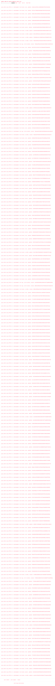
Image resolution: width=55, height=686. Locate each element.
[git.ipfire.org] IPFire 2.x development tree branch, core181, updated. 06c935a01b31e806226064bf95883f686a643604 (26, 625)
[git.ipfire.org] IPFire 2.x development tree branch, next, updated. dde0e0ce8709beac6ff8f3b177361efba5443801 (25, 74)
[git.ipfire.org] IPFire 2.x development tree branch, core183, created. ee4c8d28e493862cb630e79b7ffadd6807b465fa (26, 416)
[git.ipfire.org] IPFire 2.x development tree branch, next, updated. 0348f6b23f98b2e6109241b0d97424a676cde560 (25, 611)
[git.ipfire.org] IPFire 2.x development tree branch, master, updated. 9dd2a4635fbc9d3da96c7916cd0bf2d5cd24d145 (26, 195)
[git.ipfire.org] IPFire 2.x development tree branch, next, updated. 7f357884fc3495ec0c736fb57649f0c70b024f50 (25, 655)
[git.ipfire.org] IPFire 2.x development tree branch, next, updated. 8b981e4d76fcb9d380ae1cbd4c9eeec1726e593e (25, 168)
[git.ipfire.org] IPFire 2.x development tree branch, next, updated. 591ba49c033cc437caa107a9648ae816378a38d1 (25, 571)
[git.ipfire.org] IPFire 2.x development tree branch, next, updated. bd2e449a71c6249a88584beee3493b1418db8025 (25, 487)
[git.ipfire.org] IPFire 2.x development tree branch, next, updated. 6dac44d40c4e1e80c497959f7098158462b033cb (25, 319)
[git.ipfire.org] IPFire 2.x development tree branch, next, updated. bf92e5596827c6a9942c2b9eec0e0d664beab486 (25, 588)
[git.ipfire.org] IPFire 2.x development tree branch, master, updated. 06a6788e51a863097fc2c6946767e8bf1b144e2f (26, 366)
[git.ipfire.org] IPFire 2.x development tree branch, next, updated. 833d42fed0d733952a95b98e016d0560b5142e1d (25, 151)
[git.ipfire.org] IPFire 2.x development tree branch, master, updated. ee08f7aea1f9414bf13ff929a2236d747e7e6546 (26, 185)
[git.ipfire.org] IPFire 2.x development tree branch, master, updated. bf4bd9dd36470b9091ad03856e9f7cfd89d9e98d (26, 64)
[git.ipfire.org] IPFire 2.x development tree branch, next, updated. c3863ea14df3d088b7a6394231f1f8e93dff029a (25, 477)
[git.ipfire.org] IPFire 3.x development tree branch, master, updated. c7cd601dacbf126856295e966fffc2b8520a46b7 (26, 618)
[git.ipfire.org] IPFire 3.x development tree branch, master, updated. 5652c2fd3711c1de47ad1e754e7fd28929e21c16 (26, 658)
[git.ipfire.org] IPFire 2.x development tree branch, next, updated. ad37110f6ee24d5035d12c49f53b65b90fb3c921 (25, 23)
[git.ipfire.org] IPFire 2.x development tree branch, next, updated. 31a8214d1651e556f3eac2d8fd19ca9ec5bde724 (25, 141)
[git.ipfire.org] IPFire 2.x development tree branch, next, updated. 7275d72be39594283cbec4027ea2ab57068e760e (25, 363)
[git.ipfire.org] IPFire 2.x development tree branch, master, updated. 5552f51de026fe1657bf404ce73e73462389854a (26, 242)
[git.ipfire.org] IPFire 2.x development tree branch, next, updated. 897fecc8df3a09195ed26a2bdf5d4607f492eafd (25, 480)
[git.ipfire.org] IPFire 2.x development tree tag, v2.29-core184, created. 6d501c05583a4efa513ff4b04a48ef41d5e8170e (27, 285)
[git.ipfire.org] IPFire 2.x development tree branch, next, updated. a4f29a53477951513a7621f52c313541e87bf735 (25, 400)
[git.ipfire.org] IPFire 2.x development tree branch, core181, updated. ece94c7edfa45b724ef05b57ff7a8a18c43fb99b (26, 675)
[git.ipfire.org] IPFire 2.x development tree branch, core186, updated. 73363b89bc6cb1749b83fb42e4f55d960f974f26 (26, 37)
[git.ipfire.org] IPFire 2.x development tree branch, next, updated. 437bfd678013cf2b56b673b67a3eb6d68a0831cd (25, 437)
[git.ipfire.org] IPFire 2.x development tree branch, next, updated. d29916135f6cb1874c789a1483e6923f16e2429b (25, 339)
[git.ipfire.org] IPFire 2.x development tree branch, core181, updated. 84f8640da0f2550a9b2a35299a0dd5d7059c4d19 (26, 668)
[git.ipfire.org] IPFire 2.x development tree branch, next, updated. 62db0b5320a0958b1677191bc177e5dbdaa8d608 (25, 181)
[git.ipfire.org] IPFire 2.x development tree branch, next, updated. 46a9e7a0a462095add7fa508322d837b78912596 (25, 215)
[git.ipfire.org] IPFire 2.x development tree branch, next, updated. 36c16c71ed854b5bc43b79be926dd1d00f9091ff (25, 504)
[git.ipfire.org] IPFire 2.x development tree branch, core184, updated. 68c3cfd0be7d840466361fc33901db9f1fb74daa (26, 252)
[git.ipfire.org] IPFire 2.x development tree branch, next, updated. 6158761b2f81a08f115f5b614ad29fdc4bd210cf (25, 84)
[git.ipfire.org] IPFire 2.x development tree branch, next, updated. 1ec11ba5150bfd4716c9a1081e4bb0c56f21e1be (25, 379)
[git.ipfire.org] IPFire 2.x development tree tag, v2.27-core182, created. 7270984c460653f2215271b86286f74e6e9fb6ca (27, 578)
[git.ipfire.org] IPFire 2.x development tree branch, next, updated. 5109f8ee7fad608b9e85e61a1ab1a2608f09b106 (25, 628)
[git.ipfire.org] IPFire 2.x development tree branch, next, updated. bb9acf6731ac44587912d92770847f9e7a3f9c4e (25, 554)
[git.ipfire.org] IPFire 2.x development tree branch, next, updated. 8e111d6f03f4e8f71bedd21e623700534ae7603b (25, 426)
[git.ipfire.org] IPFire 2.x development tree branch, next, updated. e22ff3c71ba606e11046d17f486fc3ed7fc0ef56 (25, 201)
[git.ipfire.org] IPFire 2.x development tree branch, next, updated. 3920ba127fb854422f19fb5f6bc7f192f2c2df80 (25, 561)
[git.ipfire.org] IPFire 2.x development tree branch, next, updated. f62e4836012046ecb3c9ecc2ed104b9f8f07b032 (25, 54)
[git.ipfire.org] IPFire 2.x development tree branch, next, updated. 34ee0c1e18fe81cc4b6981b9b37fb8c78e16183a (25, 7)
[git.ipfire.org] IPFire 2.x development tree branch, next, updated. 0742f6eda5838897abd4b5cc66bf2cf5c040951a (25, 457)
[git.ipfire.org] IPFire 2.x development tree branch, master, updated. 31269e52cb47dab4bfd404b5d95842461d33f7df (26, 463)
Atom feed (28, 2)
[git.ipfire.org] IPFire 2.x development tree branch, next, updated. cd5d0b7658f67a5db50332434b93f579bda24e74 (25, 443)
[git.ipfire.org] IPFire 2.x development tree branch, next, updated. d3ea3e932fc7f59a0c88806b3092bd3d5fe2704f (25, 87)
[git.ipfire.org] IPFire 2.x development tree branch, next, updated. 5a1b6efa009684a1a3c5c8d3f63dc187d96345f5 (25, 369)
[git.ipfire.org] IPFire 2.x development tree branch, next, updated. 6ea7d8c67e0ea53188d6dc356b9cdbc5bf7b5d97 (25, 322)
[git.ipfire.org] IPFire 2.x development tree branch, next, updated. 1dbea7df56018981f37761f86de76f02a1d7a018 (25, 356)
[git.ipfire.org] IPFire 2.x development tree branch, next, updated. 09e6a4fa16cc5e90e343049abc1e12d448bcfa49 (25, 567)
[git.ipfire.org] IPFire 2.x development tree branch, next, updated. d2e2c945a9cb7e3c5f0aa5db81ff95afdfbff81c (25, 517)
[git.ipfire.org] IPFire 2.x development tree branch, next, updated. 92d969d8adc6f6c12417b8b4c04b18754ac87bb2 (25, 591)
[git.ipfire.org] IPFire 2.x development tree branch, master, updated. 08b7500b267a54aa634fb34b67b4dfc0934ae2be (26, 218)
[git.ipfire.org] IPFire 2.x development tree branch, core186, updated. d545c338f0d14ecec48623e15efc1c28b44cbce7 (26, 34)
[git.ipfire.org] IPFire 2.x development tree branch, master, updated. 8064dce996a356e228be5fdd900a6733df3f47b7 (26, 631)
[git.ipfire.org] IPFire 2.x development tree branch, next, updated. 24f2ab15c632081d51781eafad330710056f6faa (25, 128)
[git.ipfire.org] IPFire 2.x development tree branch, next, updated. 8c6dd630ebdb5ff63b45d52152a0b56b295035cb (25, 101)
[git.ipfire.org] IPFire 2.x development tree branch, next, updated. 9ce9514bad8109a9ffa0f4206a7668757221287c (25, 114)
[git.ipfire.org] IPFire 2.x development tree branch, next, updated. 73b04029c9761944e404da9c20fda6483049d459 (25, 608)
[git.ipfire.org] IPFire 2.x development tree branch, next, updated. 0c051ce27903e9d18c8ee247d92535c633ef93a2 (25, 316)
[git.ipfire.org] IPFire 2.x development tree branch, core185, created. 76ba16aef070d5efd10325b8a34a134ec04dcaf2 (26, 134)
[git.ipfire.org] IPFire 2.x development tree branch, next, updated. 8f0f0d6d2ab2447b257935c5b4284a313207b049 (25, 544)
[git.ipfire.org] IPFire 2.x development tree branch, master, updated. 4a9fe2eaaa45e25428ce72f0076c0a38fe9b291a (26, 413)
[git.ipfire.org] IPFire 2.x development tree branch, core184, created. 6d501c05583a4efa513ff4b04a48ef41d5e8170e (26, 289)
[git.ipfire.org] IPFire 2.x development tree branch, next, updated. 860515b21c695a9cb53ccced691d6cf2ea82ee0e (25, 292)
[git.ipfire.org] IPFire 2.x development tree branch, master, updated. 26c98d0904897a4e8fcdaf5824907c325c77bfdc (26, 594)
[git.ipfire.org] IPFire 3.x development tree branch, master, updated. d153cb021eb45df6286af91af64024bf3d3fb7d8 (26, 672)
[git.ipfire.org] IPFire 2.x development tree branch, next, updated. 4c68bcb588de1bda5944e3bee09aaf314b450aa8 (25, 423)
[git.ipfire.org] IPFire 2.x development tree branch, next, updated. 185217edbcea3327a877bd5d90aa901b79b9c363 (25, 638)
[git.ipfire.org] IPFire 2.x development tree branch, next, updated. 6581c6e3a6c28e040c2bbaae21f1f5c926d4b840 (25, 225)
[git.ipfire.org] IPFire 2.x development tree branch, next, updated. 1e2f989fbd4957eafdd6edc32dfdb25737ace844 (25, 551)
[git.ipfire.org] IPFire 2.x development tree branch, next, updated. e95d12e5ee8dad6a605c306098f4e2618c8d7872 (25, 453)
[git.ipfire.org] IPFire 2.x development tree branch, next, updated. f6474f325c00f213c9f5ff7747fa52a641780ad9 (25, 309)
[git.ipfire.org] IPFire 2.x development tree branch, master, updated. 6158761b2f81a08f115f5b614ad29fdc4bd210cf (26, 81)
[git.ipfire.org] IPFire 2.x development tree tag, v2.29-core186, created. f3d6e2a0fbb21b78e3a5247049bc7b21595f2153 (27, 44)
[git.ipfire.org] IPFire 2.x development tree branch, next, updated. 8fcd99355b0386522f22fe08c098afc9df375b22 (25, 440)
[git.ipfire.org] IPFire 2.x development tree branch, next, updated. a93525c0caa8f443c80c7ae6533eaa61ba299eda (25, 514)
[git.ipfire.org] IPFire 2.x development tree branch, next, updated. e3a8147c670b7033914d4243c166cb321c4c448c (25, 342)
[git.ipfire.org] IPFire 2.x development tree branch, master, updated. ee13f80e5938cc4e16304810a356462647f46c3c (26, 154)
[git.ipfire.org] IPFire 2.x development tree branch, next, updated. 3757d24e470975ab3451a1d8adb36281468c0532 (25, 430)
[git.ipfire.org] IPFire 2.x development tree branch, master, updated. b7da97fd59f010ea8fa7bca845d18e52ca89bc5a (26, 161)
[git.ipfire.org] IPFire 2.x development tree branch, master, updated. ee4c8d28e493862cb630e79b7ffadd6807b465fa (26, 420)
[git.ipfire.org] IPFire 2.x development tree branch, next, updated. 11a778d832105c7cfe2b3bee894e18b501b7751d (25, 158)
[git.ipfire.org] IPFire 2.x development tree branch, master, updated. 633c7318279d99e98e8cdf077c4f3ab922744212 (26, 641)
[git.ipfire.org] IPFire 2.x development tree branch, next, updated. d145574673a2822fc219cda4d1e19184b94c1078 (25, 450)
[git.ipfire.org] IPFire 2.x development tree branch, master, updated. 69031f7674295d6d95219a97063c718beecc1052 (26, 175)
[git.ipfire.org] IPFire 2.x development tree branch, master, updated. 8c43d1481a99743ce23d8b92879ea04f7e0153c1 (26, 447)
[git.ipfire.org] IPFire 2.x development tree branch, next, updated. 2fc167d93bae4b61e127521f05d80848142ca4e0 (25, 178)
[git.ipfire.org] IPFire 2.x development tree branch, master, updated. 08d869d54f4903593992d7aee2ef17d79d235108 (26, 238)
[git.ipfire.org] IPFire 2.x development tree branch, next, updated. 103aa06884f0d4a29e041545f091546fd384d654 (25, 144)
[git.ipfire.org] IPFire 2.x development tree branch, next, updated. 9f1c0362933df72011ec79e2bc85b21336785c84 (25, 17)
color (19, 2)
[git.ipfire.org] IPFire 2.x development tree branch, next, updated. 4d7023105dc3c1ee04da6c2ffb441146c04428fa (25, 353)
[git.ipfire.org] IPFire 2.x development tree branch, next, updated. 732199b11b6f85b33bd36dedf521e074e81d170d (25, 165)
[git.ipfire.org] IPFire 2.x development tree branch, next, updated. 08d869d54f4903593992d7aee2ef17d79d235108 (25, 235)
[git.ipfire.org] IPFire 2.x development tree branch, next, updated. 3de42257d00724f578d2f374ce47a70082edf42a (25, 346)
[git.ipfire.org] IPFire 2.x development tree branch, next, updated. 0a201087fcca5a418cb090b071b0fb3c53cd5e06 (25, 191)
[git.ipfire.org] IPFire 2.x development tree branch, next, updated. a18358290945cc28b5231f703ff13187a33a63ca (25, 275)
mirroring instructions (19, 683)
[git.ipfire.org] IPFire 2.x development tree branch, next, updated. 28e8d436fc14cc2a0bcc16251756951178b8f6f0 (25, 111)
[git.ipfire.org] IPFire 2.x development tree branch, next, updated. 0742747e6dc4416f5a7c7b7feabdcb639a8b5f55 (25, 497)
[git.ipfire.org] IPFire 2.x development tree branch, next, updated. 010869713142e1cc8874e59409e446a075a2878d (25, 621)
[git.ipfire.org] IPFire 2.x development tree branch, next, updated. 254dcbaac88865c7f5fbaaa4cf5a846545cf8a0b (25, 507)
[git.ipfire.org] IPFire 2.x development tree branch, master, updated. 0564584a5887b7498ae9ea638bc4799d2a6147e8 (26, 232)
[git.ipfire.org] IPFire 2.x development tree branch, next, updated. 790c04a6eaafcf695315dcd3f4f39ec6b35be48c (25, 228)
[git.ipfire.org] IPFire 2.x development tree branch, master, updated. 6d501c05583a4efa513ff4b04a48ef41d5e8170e (26, 359)
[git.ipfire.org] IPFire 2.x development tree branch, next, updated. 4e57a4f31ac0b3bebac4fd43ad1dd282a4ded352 (25, 248)
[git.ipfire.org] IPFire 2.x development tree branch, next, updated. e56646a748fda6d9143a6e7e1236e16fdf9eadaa (25, 336)
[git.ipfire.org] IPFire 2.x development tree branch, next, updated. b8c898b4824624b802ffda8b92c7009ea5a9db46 (25, 433)
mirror (23, 2)
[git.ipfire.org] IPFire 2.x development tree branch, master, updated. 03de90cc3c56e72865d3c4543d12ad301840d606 (26, 57)
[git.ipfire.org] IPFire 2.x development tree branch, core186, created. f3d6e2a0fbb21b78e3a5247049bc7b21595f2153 (26, 40)
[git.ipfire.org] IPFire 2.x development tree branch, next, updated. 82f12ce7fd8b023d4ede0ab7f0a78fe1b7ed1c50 (25, 10)
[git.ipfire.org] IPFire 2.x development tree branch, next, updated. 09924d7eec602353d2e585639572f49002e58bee (25, 279)
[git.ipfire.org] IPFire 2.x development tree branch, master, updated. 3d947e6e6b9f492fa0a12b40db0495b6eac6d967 (26, 205)
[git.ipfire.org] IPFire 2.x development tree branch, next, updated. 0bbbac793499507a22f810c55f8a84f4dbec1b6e (25, 467)
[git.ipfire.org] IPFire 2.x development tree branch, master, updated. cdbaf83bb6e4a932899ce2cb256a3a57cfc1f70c (26, 601)
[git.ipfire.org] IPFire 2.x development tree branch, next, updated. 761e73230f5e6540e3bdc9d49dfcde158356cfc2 (25, 403)
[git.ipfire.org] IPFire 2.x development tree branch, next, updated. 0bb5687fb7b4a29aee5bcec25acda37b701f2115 (25, 91)
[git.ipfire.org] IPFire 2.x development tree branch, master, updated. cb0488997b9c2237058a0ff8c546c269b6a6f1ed (26, 212)
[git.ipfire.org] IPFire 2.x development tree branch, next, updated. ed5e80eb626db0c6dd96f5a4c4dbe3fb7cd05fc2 (25, 534)
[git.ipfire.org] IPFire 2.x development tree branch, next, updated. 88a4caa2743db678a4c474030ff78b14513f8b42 (25, 645)
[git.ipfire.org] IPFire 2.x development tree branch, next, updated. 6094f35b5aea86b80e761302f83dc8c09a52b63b (25, 500)
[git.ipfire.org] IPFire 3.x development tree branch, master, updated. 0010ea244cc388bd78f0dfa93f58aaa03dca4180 (26, 665)
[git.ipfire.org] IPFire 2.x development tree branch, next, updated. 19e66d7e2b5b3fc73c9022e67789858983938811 (25, 520)
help (16, 2)
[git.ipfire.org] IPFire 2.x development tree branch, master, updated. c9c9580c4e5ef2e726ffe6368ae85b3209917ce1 (26, 386)
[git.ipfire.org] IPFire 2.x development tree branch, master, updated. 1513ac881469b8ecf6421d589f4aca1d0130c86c (26, 635)
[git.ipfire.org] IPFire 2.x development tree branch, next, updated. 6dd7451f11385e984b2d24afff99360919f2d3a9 (25, 326)
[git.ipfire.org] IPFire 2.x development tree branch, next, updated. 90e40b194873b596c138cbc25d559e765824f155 (25, 383)
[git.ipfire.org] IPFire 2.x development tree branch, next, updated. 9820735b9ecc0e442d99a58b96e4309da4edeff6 (25, 262)
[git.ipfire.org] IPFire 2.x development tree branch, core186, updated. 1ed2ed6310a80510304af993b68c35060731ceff (26, 30)
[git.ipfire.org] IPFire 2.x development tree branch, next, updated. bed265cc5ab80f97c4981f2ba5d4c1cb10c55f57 (25, 329)
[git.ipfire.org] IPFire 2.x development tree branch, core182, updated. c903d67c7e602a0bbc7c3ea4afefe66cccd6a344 (26, 524)
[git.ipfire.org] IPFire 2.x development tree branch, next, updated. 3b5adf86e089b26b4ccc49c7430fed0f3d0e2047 (25, 259)
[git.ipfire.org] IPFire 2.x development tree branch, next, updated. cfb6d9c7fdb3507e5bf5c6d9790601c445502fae (25, 537)
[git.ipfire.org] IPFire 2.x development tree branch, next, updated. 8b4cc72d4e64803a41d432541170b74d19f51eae (25, 306)
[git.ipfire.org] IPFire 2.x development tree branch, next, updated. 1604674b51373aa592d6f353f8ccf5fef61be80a (25, 598)
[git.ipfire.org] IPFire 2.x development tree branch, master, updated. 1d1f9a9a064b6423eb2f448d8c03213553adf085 (26, 376)
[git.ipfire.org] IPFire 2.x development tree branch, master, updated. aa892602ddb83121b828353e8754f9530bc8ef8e (26, 584)
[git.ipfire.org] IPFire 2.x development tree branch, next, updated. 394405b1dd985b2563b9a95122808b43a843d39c (25, 410)
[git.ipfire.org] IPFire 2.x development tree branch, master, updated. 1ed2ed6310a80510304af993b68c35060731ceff (26, 27)
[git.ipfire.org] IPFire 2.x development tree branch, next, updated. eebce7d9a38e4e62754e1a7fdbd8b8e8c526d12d (25, 104)
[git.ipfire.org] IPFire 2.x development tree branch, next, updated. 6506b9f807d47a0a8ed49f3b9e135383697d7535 (25, 564)
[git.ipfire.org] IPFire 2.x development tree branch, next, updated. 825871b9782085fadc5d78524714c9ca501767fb (25, 312)
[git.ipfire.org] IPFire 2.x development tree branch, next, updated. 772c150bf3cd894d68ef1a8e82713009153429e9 (25, 299)
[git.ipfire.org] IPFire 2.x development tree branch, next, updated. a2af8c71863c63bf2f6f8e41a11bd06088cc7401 (25, 531)
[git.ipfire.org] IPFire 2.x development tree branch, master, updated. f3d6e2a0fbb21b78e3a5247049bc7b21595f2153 (26, 50)
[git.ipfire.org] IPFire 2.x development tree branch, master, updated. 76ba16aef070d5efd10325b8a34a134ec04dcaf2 (26, 148)
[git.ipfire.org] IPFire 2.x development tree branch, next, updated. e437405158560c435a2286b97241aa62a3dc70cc (25, 527)
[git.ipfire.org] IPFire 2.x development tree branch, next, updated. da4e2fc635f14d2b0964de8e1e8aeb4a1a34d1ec (25, 547)
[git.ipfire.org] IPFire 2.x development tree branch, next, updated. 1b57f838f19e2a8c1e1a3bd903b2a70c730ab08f (25, 406)
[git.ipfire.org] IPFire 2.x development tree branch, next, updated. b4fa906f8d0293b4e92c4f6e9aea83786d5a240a (25, 272)
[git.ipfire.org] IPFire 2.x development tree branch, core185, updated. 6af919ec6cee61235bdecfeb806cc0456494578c (26, 107)
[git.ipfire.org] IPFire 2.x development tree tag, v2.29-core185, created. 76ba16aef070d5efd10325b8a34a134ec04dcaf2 (27, 131)
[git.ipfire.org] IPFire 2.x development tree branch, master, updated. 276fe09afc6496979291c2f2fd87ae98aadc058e (26, 604)
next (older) (6, 679)
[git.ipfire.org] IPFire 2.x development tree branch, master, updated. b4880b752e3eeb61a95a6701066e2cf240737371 (26, 484)
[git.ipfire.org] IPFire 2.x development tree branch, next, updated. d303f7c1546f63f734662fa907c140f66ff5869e (25, 541)
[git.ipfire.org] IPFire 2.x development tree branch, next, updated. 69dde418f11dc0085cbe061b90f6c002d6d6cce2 (25, 97)
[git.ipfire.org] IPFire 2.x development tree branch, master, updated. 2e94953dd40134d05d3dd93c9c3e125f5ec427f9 (26, 208)
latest (19, 679)
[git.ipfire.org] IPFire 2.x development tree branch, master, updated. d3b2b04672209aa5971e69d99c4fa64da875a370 (26, 614)
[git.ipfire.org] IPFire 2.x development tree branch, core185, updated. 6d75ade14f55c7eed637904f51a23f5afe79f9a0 (26, 77)
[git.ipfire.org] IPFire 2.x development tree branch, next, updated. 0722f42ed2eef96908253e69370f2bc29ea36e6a (25, 494)
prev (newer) (13, 679)
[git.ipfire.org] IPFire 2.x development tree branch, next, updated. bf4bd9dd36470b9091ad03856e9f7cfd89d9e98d (25, 67)
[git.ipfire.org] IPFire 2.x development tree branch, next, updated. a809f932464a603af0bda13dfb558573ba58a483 (25, 332)
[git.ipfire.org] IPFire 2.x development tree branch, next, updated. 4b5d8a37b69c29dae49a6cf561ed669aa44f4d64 (25, 138)
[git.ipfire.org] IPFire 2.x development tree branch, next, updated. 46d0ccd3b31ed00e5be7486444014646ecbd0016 (25, 13)
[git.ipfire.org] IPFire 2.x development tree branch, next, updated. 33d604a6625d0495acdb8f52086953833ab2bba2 (25, 20)
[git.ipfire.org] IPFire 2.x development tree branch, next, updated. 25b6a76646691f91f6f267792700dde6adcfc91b (25, 70)
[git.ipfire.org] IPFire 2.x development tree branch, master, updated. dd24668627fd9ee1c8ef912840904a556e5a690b (26, 393)
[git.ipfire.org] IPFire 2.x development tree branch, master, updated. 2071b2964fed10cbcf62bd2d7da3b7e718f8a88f (26, 396)
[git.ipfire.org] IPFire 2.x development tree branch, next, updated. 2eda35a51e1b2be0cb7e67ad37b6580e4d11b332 (25, 94)
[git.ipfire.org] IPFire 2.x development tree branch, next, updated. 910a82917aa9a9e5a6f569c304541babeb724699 (25, 265)
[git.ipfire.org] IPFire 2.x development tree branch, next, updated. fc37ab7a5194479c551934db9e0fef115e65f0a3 (25, 473)
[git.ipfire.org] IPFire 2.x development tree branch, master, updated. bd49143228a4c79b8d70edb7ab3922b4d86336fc (26, 188)
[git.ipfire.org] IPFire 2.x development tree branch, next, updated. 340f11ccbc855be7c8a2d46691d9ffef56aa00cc (25, 171)
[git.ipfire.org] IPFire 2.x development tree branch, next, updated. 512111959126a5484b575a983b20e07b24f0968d (25, 648)
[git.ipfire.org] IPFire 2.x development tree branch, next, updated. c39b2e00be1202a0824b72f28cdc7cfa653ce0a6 (25, 269)
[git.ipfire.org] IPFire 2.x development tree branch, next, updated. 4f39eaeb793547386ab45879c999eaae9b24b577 (25, 302)
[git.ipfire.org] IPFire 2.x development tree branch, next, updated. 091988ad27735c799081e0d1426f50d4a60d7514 (25, 510)
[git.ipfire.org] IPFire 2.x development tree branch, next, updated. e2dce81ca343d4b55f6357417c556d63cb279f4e (25, 470)
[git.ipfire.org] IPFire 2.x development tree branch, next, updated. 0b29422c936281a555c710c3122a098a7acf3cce (25, 373)
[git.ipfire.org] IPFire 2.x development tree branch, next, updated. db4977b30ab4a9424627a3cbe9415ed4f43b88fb (25, 349)
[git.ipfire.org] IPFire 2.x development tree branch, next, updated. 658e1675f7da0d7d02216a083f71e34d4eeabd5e (25, 117)
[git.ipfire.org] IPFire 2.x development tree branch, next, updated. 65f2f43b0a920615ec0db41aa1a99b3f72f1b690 (25, 460)
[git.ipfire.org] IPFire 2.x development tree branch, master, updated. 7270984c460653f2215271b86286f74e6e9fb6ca (26, 581)
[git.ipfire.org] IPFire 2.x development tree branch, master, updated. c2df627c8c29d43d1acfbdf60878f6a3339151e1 (26, 198)
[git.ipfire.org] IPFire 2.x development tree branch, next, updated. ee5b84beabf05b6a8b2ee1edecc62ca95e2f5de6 (25, 60)
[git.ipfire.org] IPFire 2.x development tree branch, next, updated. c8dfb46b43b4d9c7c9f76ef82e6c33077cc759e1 (25, 557)
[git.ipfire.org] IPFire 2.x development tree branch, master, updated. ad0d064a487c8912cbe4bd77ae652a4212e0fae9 (26, 222)
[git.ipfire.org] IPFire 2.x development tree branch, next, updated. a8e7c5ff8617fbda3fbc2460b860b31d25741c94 (25, 124)
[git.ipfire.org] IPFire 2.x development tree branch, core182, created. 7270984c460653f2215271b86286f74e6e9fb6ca (26, 574)
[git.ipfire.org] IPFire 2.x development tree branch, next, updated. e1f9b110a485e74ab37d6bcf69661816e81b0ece (25, 295)
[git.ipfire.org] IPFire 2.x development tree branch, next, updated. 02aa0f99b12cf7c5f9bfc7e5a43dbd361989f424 (25, 490)
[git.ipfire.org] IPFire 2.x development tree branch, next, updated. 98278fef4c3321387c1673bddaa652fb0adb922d (25, 47)
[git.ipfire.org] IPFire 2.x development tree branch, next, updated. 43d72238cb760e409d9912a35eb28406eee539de (25, 651)
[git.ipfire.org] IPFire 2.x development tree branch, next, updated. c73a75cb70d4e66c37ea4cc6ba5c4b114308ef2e (25, 389)
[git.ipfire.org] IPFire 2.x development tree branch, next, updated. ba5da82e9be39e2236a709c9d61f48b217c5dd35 (25, 121)
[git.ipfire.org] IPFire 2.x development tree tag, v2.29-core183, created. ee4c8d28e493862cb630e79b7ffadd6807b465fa (27, 282)
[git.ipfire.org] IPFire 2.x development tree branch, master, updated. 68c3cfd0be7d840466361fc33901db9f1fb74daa (26, 255)
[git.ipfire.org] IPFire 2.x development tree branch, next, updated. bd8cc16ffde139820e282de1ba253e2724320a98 (25, 245)
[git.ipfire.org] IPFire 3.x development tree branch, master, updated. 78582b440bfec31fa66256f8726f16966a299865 (26, 661)
